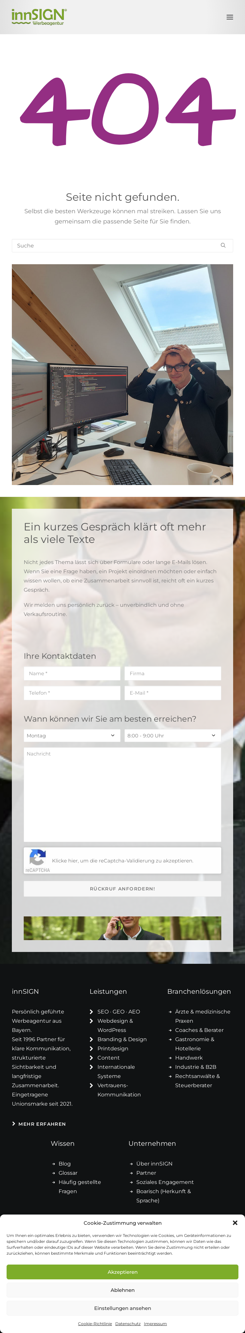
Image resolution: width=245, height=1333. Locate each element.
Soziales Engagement (165, 1182)
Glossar (68, 1173)
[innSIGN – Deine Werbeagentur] (39, 17)
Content (108, 1058)
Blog (65, 1164)
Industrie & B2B (195, 1067)
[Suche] (122, 245)
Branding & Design (122, 1039)
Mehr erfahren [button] (39, 1124)
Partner (146, 1173)
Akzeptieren (123, 1272)
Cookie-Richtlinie (95, 1323)
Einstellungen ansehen (122, 1308)
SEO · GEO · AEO (118, 1012)
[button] (235, 1222)
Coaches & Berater (199, 1030)
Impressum (155, 1323)
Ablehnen (123, 1290)
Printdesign (112, 1048)
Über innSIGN (154, 1164)
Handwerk (189, 1058)
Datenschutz (128, 1323)
